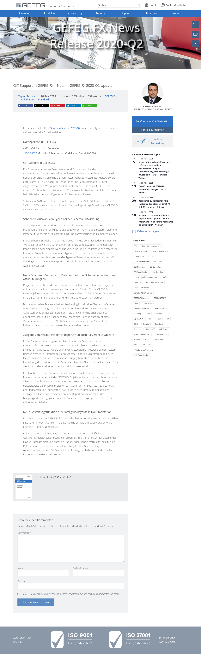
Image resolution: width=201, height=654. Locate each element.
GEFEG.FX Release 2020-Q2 (53, 477)
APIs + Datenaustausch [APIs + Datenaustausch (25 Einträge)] (150, 246)
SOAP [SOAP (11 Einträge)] (136, 324)
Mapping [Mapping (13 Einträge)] (137, 313)
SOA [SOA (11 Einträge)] (167, 319)
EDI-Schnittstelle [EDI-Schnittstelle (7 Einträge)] (156, 267)
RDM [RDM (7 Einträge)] (151, 319)
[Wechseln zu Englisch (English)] (173, 5)
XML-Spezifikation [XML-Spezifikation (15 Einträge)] (141, 355)
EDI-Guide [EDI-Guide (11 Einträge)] (157, 262)
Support (126, 13)
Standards (44, 99)
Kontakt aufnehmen (152, 129)
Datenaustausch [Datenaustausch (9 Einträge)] (140, 251)
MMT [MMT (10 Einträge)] (148, 313)
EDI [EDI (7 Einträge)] (153, 256)
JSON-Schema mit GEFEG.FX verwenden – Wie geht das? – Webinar (152, 189)
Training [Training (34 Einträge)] (137, 329)
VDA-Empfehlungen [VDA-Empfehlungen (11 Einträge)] (142, 334)
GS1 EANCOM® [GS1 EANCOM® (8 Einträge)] (160, 298)
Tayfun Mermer (27, 96)
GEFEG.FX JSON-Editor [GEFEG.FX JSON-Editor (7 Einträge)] (143, 293)
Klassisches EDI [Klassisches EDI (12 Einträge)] (161, 308)
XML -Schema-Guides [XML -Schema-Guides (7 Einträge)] (142, 345)
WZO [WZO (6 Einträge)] (147, 339)
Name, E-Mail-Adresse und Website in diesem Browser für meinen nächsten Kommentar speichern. (71, 593)
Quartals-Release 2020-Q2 (65, 128)
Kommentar (24, 532)
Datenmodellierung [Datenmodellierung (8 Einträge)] (160, 251)
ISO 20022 (31, 153)
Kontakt (177, 13)
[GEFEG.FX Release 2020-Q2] (23, 487)
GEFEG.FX (110, 96)
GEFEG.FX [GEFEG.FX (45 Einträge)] (138, 282)
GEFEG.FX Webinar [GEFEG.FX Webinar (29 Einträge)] (141, 298)
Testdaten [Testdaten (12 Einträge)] (159, 324)
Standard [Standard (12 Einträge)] (147, 324)
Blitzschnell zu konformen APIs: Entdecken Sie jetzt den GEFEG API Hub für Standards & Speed (154, 203)
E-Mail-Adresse (81, 568)
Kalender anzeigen (148, 231)
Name (21, 568)
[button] (25, 105)
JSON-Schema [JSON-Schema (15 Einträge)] (148, 303)
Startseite (23, 13)
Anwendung (75, 13)
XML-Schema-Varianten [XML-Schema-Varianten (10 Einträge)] (143, 350)
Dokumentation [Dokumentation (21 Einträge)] (140, 256)
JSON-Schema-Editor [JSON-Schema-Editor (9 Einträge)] (142, 308)
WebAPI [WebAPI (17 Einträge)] (137, 339)
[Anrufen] (195, 24)
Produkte (49, 13)
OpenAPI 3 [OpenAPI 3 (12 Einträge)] (159, 313)
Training (100, 13)
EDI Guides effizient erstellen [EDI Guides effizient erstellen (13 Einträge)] (145, 277)
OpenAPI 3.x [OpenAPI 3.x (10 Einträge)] (139, 319)
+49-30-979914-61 (156, 121)
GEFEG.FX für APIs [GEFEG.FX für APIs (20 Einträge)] (141, 288)
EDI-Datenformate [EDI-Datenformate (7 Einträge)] (141, 262)
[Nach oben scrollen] (195, 43)
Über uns (151, 13)
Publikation (27, 99)
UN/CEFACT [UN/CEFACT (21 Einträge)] (150, 329)
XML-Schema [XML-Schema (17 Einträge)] (158, 339)
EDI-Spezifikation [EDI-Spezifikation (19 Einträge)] (141, 272)
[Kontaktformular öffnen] (195, 34)
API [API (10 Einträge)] (135, 246)
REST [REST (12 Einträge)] (159, 319)
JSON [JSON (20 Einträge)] (136, 303)
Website (21, 581)
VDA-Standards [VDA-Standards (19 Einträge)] (161, 334)
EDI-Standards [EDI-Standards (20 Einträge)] (158, 272)
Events (153, 5)
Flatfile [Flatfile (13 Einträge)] (165, 277)
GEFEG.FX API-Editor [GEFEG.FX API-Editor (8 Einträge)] (154, 282)
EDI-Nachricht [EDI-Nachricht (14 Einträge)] (139, 267)
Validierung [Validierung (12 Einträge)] (163, 329)
